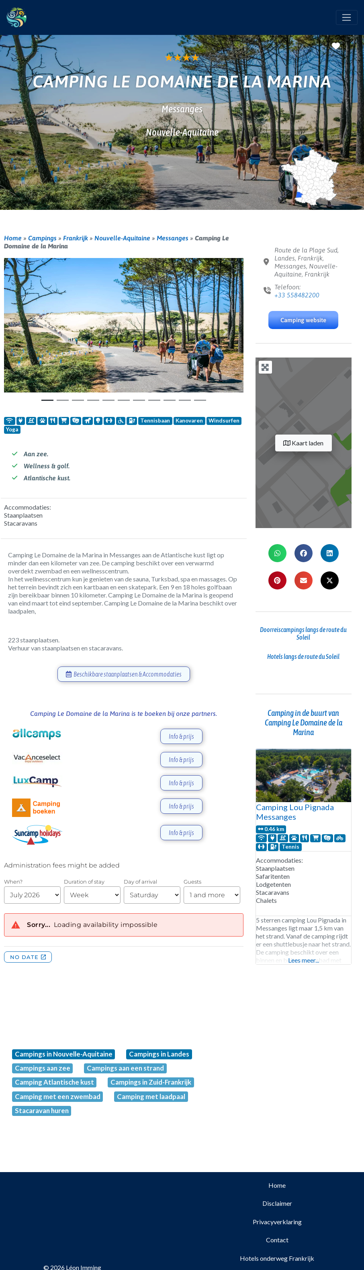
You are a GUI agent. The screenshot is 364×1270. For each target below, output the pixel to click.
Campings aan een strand (125, 1068)
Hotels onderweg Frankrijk (277, 1258)
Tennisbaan (155, 420)
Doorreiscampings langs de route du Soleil (303, 633)
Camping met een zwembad (57, 1096)
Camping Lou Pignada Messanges (295, 811)
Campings (42, 238)
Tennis (290, 846)
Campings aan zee (42, 1068)
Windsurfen (224, 420)
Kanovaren (189, 420)
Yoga (12, 429)
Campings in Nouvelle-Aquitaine (63, 1054)
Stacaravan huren (42, 1110)
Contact (277, 1240)
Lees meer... (303, 960)
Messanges (172, 238)
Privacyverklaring (277, 1221)
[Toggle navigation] (347, 17)
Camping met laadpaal (151, 1096)
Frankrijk (75, 238)
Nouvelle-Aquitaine (122, 238)
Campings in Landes (159, 1054)
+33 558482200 (296, 295)
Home (13, 238)
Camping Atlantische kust (54, 1082)
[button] (22, 332)
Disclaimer (277, 1203)
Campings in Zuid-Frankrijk (150, 1082)
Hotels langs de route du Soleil (303, 656)
